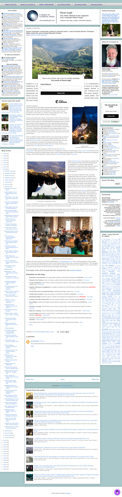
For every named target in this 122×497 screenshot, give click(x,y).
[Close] (83, 75)
